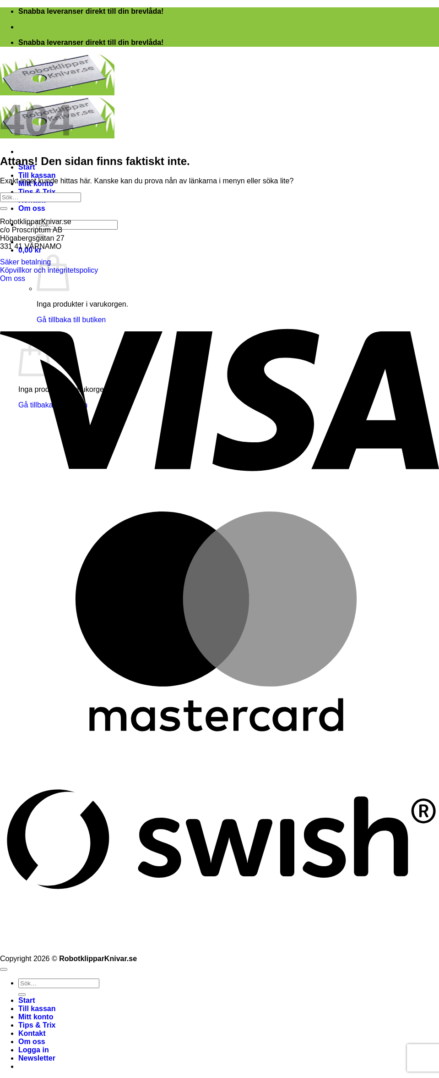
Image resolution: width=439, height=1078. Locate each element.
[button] (36, 1058)
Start (26, 1000)
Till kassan (37, 175)
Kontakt (32, 1033)
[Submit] (3, 208)
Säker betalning (25, 262)
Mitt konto (35, 1017)
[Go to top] (3, 969)
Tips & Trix (37, 192)
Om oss (31, 208)
